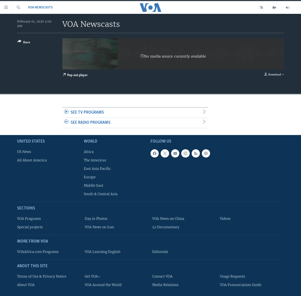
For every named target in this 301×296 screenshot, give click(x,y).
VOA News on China (168, 219)
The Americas (95, 160)
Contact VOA (162, 276)
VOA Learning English (102, 252)
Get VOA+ (92, 276)
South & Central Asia (101, 194)
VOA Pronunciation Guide (240, 285)
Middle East (93, 185)
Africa (89, 152)
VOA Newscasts (40, 7)
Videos (225, 219)
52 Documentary (165, 227)
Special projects (30, 227)
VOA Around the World (103, 285)
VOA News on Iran (99, 227)
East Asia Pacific (97, 169)
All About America (32, 160)
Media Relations (165, 285)
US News (24, 152)
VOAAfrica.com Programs (38, 252)
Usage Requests (232, 276)
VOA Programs (29, 219)
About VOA (26, 285)
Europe (89, 177)
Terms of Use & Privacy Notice (41, 276)
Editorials (160, 252)
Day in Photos (96, 219)
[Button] (23, 42)
